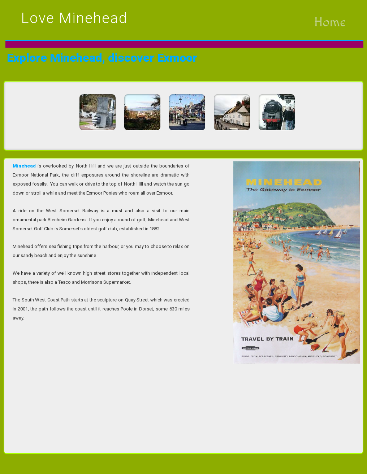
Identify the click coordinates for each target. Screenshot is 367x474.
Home (330, 22)
